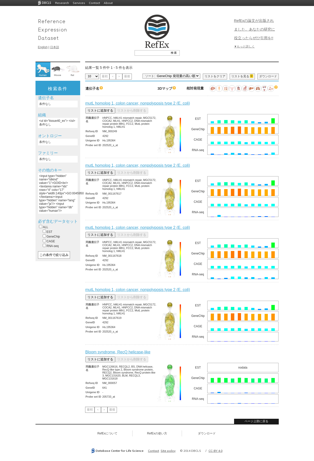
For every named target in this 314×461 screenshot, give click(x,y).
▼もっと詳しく (244, 46)
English (43, 47)
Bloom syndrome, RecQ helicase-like (117, 352)
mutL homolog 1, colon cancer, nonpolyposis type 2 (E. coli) (137, 103)
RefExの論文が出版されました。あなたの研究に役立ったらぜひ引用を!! (254, 29)
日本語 (54, 47)
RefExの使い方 (157, 433)
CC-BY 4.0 (215, 451)
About (108, 3)
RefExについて (107, 433)
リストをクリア (215, 76)
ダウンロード (268, 76)
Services (79, 3)
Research (62, 3)
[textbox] (151, 52)
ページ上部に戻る (256, 421)
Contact (94, 3)
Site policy (168, 451)
